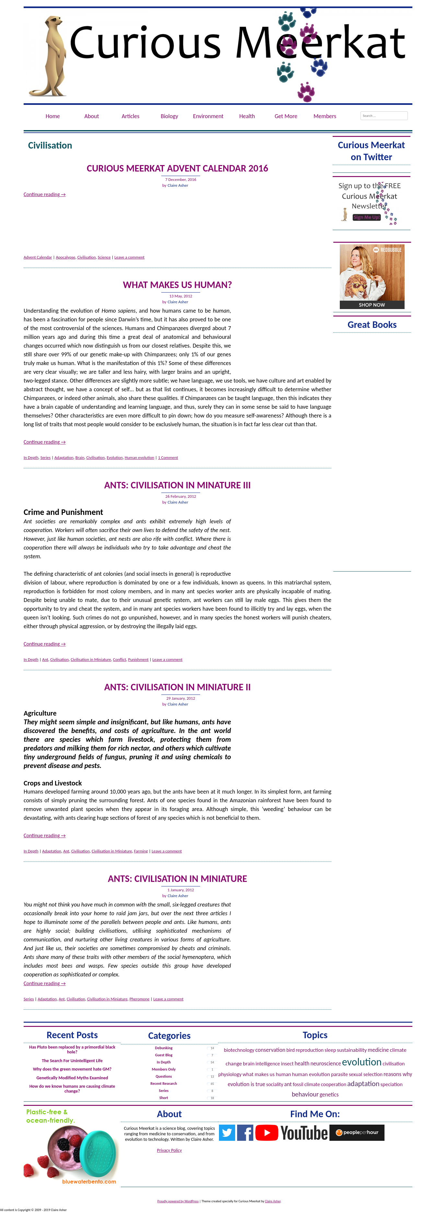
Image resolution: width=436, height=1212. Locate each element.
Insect (287, 1064)
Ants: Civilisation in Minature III (177, 485)
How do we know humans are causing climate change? (72, 1089)
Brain (79, 457)
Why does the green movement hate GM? (72, 1069)
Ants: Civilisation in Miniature (177, 878)
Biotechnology (239, 1050)
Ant (45, 659)
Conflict (119, 659)
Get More (286, 116)
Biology (169, 116)
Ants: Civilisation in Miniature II (177, 687)
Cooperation (333, 1084)
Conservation (270, 1049)
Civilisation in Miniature (91, 659)
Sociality (274, 1084)
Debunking (164, 1048)
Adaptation (64, 457)
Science (104, 257)
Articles (130, 116)
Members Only (164, 1069)
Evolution (114, 457)
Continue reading (45, 194)
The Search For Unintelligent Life (72, 1060)
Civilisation (86, 257)
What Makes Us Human (267, 1074)
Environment (208, 116)
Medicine (378, 1049)
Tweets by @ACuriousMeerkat (371, 169)
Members (325, 116)
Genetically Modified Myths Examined (72, 1078)
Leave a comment (129, 257)
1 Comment (168, 457)
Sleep (330, 1050)
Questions (163, 1076)
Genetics (329, 1094)
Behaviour (305, 1094)
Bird (290, 1050)
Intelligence (268, 1064)
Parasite (339, 1074)
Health (247, 116)
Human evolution (139, 457)
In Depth (31, 457)
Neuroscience (325, 1063)
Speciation (392, 1084)
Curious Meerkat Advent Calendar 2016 (177, 168)
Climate (312, 1084)
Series (45, 457)
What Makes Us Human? (177, 285)
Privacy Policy (169, 1150)
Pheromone (140, 998)
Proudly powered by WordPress (178, 1201)
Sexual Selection (366, 1074)
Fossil (298, 1084)
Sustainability (352, 1050)
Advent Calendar (38, 257)
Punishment (138, 659)
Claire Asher (178, 185)
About (92, 116)
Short (163, 1097)
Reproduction (310, 1050)
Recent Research (164, 1083)
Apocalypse (65, 257)
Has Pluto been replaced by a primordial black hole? (72, 1049)
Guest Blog (163, 1055)
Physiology (230, 1074)
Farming (141, 851)
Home (53, 116)
